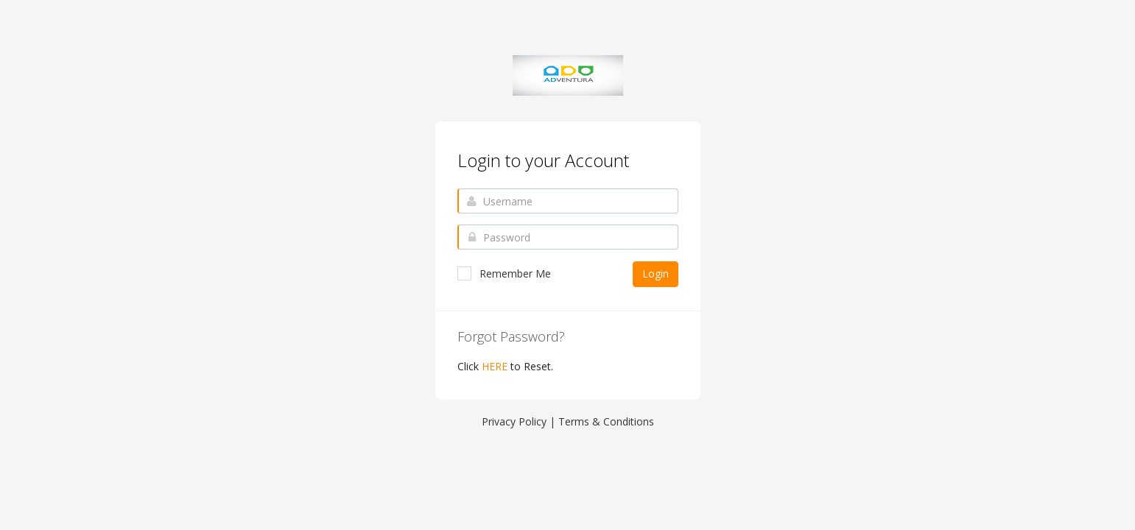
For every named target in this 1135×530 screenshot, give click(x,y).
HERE (494, 366)
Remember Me (504, 273)
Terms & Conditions (606, 421)
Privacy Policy (514, 421)
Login (655, 273)
